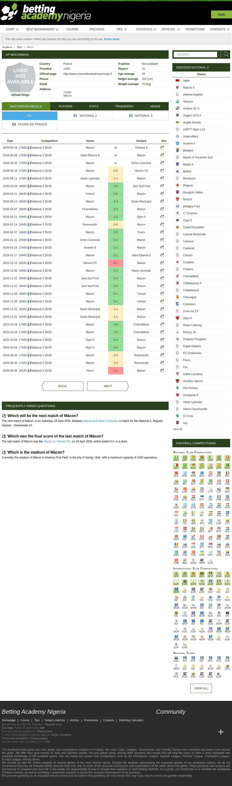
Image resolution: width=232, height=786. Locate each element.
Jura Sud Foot (141, 186)
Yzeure (89, 193)
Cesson (188, 255)
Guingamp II (190, 395)
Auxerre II (90, 247)
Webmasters (44, 731)
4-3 (116, 201)
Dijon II (141, 217)
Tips (121, 29)
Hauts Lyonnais (89, 178)
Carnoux (188, 241)
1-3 (116, 247)
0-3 (116, 340)
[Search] (225, 54)
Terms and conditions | (16, 738)
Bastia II (188, 164)
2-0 (116, 186)
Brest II (187, 199)
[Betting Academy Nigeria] (160, 732)
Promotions (195, 29)
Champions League (217, 756)
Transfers (124, 106)
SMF (42, 728)
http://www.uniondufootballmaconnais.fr (87, 73)
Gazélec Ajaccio (193, 381)
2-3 (116, 209)
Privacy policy (39, 738)
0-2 (116, 240)
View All (177, 429)
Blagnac (188, 185)
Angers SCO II (192, 115)
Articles (170, 29)
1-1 (116, 178)
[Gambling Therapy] (47, 782)
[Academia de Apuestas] (195, 732)
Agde (186, 80)
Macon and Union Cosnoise (100, 421)
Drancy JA (189, 332)
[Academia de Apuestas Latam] (204, 732)
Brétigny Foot (191, 206)
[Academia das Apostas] (169, 732)
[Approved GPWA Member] (32, 782)
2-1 (116, 255)
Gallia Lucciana (192, 374)
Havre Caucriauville (195, 409)
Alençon (188, 101)
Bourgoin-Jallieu (193, 192)
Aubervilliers (190, 136)
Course (72, 29)
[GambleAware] (14, 782)
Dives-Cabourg (192, 325)
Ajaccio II (188, 87)
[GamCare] (41, 782)
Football (98, 749)
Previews (97, 29)
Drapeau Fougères (194, 339)
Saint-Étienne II (89, 155)
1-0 (116, 217)
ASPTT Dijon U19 (194, 129)
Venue (155, 106)
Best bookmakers (42, 29)
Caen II (187, 220)
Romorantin (90, 224)
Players (65, 106)
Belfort (187, 171)
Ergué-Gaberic (192, 346)
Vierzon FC (141, 170)
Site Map (7, 728)
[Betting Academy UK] (212, 732)
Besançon (189, 178)
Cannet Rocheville (194, 234)
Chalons (188, 269)
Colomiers (189, 304)
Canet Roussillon (193, 227)
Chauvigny (189, 297)
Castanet (188, 248)
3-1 (116, 263)
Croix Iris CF (191, 311)
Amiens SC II (191, 108)
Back (62, 386)
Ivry (185, 423)
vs (115, 147)
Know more (111, 39)
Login (221, 14)
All (30, 115)
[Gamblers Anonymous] (53, 782)
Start (12, 29)
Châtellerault (191, 290)
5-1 (116, 293)
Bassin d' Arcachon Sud (197, 157)
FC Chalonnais (192, 353)
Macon (90, 147)
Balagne (188, 150)
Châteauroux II (192, 283)
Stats (93, 106)
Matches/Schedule (26, 106)
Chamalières (90, 209)
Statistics (146, 29)
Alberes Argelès (193, 94)
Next (108, 386)
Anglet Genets (192, 122)
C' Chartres (190, 213)
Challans (188, 262)
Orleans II (141, 147)
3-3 (116, 355)
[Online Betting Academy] (186, 732)
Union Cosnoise (141, 163)
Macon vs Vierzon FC (57, 441)
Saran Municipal (141, 201)
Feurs (141, 232)
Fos (185, 367)
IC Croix (188, 416)
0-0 (116, 170)
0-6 (116, 193)
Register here (53, 724)
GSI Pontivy (190, 388)
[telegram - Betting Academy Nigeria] (160, 722)
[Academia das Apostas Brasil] (177, 732)
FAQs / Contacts (61, 735)
